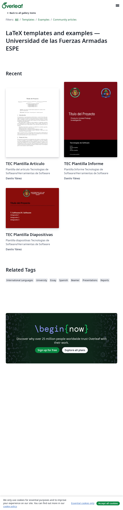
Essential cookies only (82, 503)
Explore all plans (75, 350)
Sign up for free (47, 350)
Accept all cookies (108, 503)
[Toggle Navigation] (117, 5)
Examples (43, 19)
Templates (28, 19)
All (16, 19)
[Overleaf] (12, 5)
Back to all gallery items (21, 12)
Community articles (65, 19)
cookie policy (10, 506)
